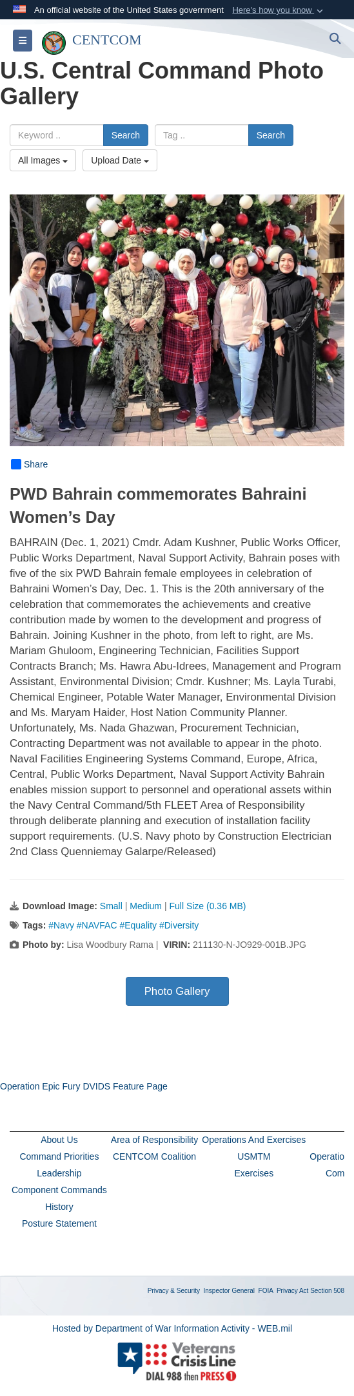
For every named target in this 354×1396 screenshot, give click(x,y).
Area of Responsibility (154, 1140)
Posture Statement (59, 1223)
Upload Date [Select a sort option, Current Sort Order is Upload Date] (120, 160)
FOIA (266, 1290)
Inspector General (229, 1290)
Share (29, 464)
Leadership (59, 1173)
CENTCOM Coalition (154, 1156)
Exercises (253, 1173)
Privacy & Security (174, 1290)
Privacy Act (292, 1290)
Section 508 (327, 1290)
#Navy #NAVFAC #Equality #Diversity (123, 925)
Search (126, 135)
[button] (279, 10)
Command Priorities (59, 1156)
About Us (59, 1140)
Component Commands (59, 1190)
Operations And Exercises (254, 1140)
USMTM (253, 1156)
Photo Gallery (177, 991)
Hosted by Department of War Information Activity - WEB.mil (172, 1328)
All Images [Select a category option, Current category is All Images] (43, 160)
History (59, 1207)
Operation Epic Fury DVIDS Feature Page (84, 1086)
